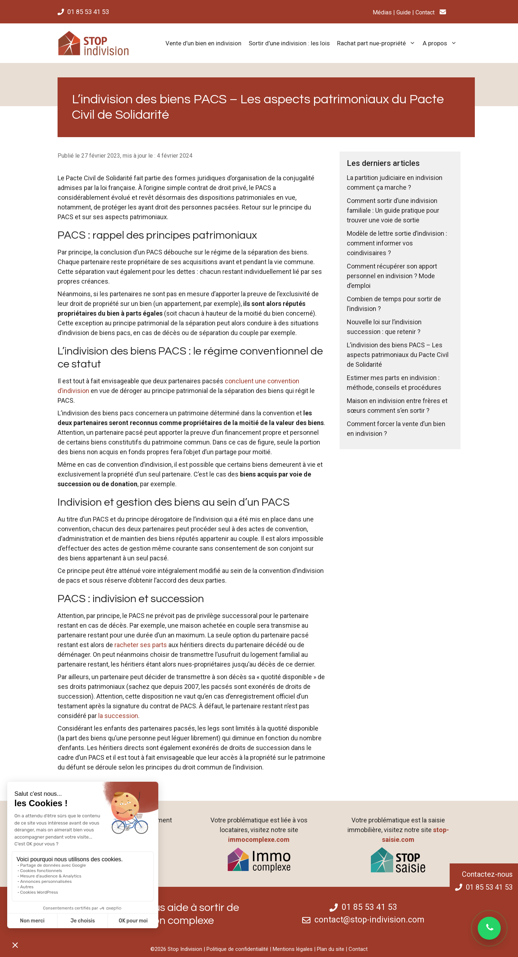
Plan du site (330, 949)
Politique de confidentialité (237, 949)
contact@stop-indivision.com (369, 920)
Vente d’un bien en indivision (203, 43)
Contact (425, 12)
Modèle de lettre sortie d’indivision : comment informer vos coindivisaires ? (397, 243)
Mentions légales (293, 949)
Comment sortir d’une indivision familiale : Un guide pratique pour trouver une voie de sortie (393, 210)
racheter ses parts (140, 645)
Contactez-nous (487, 874)
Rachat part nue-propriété (378, 43)
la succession (118, 715)
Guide (403, 12)
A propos (441, 43)
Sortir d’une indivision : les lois (289, 43)
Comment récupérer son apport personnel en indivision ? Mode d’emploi (392, 275)
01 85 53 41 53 (88, 11)
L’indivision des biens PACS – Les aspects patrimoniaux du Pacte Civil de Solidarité (398, 354)
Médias (382, 12)
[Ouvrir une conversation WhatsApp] (489, 928)
